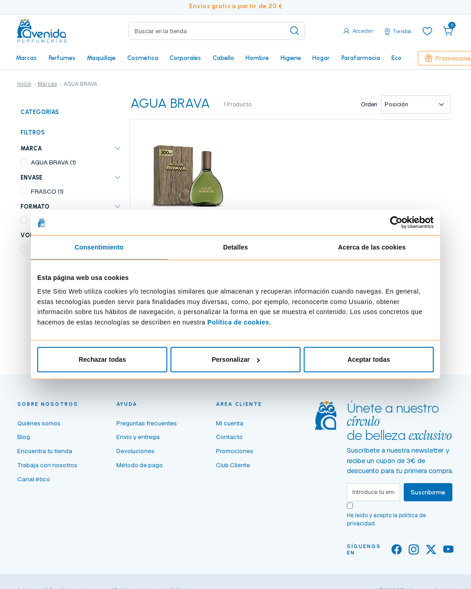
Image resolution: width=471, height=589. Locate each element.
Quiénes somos (38, 423)
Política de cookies (238, 322)
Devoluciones (135, 451)
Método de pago (139, 465)
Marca (31, 148)
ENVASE (31, 177)
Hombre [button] (257, 57)
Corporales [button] (185, 57)
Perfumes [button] (62, 57)
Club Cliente (233, 465)
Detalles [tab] (235, 247)
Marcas (26, 57)
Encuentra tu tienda (44, 451)
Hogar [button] (321, 57)
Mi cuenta (229, 423)
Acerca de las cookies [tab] (372, 247)
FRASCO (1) (47, 191)
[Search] (217, 31)
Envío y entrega (138, 437)
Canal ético (33, 479)
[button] (448, 30)
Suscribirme (428, 492)
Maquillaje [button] (101, 57)
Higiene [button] (291, 57)
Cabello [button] (223, 57)
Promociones (234, 451)
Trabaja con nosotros (47, 465)
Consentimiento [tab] (99, 247)
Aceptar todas (368, 360)
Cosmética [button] (142, 57)
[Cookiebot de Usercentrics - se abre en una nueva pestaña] (394, 222)
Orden (369, 104)
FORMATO (35, 206)
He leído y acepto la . (386, 519)
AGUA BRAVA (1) (53, 162)
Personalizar (236, 360)
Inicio (24, 84)
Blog (23, 437)
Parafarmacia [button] (360, 57)
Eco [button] (396, 57)
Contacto (229, 437)
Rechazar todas (102, 360)
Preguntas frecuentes (146, 423)
